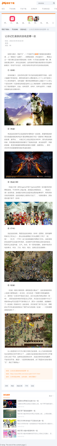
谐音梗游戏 (30, 23)
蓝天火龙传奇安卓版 (24, 23)
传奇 (6, 386)
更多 (51, 396)
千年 (26, 386)
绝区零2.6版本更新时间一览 (27, 431)
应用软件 (34, 9)
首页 (3, 9)
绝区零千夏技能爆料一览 (26, 411)
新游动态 (23, 29)
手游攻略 (12, 9)
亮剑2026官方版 (36, 23)
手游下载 (23, 9)
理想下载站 (5, 29)
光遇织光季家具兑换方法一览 (28, 401)
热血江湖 (19, 386)
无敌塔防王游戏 (42, 23)
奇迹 (12, 386)
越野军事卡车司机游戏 (18, 23)
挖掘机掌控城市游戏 (48, 23)
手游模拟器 (46, 9)
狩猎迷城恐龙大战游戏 (6, 23)
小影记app (12, 23)
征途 (32, 386)
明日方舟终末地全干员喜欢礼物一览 (30, 421)
